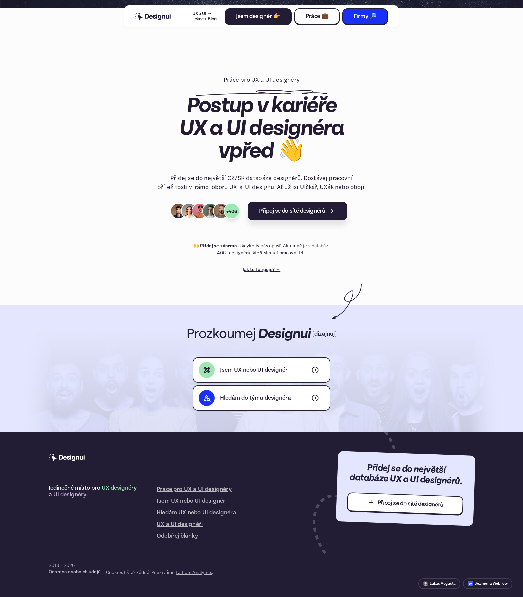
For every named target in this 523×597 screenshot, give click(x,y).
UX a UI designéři (180, 524)
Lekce (198, 19)
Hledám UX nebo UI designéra (196, 512)
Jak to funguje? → (261, 269)
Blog (212, 19)
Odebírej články (177, 535)
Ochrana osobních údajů (75, 572)
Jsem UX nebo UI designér (191, 500)
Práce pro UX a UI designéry (194, 489)
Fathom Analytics (194, 572)
